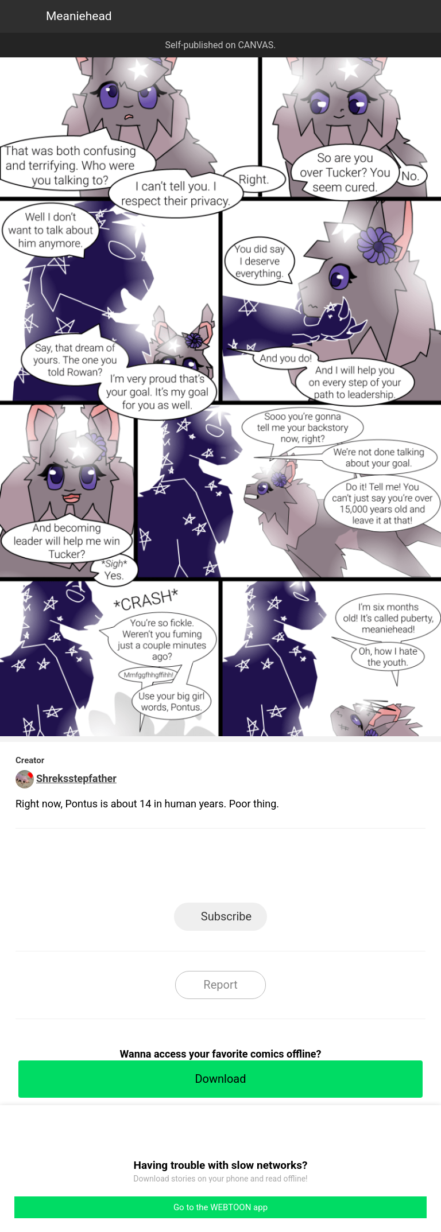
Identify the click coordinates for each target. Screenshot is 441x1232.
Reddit (324, 869)
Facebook (169, 869)
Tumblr (272, 869)
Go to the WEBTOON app (220, 1207)
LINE (117, 869)
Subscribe (226, 916)
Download (220, 1079)
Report (220, 985)
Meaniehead (79, 16)
